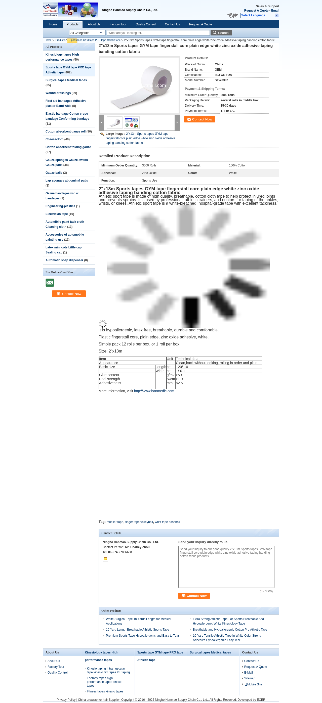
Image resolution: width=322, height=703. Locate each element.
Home (53, 24)
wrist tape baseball (167, 522)
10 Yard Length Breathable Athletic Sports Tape (137, 629)
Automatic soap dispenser (64, 260)
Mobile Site (253, 684)
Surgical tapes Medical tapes (66, 80)
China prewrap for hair (93, 699)
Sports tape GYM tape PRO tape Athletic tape (94, 40)
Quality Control (145, 24)
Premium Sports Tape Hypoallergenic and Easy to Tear (142, 635)
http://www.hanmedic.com (154, 391)
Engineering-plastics (60, 206)
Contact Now (202, 119)
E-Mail (248, 672)
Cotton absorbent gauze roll (66, 131)
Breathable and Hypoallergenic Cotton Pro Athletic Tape (230, 629)
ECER (261, 699)
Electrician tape (57, 214)
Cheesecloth (54, 139)
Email (275, 10)
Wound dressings (58, 93)
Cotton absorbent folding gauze (68, 147)
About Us (94, 24)
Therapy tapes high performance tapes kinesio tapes (104, 681)
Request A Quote (256, 10)
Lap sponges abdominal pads (67, 180)
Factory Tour (118, 24)
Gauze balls (54, 172)
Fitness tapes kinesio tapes (105, 691)
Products (72, 24)
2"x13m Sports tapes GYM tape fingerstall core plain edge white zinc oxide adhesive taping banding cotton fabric (140, 138)
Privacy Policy (66, 699)
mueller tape (115, 522)
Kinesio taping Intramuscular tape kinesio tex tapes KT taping (108, 670)
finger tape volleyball (139, 522)
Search (223, 33)
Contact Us (172, 24)
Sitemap (249, 678)
